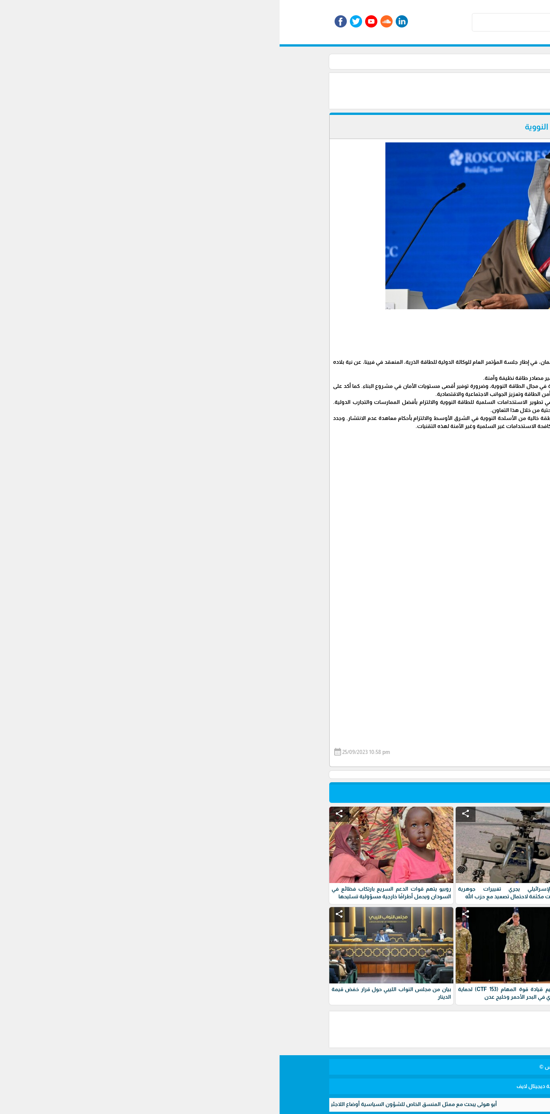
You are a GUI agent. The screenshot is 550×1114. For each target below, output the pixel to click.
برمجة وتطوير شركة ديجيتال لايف (275, 1086)
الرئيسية (408, 61)
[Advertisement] (283, 90)
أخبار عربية (359, 61)
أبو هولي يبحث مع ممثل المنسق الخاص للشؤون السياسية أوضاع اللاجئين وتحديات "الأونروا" (107, 1104)
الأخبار (384, 61)
